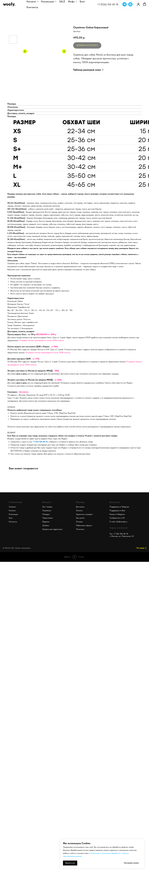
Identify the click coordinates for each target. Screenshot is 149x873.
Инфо (71, 1)
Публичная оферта (84, 525)
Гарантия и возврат (84, 514)
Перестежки (47, 518)
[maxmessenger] (130, 4)
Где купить (80, 518)
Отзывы (79, 522)
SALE (62, 1)
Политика (80, 529)
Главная (12, 507)
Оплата (79, 510)
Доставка (80, 507)
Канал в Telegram (117, 514)
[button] (144, 4)
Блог (82, 1)
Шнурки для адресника (52, 529)
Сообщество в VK (117, 518)
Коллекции (47, 1)
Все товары (47, 507)
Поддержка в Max (117, 510)
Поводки (46, 514)
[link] (138, 4)
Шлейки (45, 525)
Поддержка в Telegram (119, 507)
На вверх (141, 548)
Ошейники (46, 510)
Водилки (45, 522)
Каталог (31, 1)
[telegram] (124, 4)
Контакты (32, 7)
